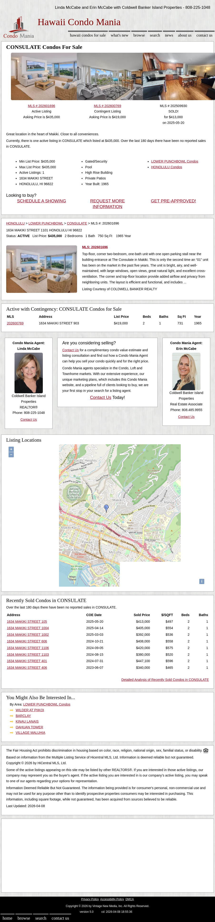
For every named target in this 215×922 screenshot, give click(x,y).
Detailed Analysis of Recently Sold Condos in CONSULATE (165, 680)
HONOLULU (15, 223)
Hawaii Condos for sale (88, 35)
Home (7, 918)
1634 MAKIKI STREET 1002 (28, 635)
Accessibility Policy (112, 899)
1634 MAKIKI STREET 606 (27, 641)
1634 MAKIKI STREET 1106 (28, 648)
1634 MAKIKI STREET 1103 (28, 654)
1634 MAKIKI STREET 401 (27, 661)
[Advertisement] (104, 854)
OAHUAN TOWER (29, 727)
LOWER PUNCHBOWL (46, 223)
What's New (119, 35)
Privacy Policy (90, 899)
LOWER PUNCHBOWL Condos (174, 161)
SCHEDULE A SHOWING (41, 201)
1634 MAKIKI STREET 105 (27, 621)
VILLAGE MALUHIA (30, 733)
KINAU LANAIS (27, 721)
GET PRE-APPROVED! (173, 201)
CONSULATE (77, 223)
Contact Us (204, 35)
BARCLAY (23, 716)
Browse (139, 35)
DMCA (130, 899)
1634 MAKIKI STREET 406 (27, 667)
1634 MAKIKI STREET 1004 (28, 628)
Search (155, 35)
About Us (184, 35)
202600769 (15, 323)
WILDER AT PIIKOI (30, 710)
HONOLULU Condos (166, 167)
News (169, 35)
